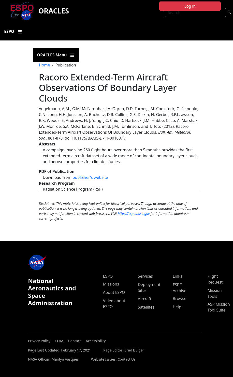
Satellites (146, 307)
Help (177, 307)
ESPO (108, 276)
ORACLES (53, 10)
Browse (179, 298)
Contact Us (126, 359)
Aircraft (144, 298)
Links (177, 276)
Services (145, 276)
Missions (111, 284)
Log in (190, 6)
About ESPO (114, 292)
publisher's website (90, 177)
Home (44, 65)
